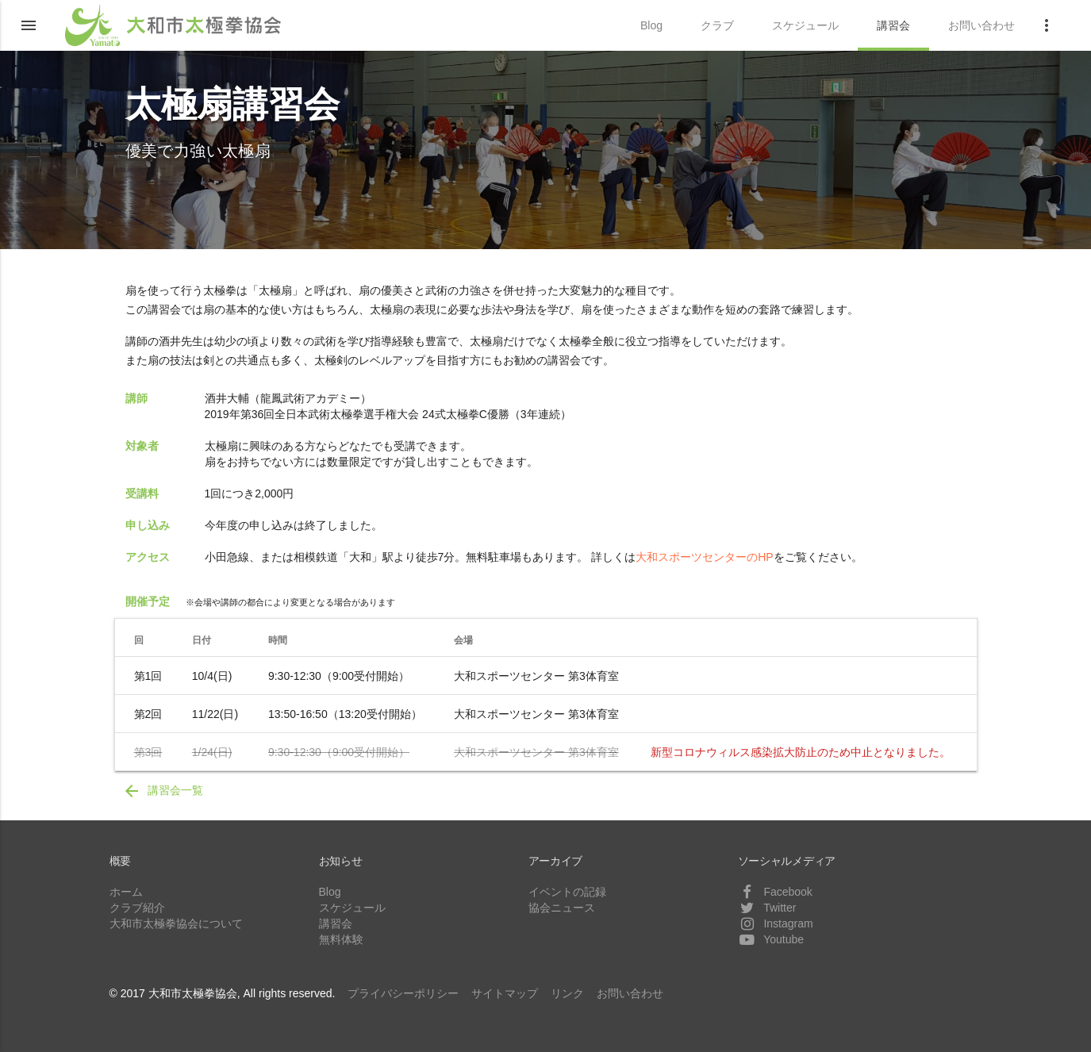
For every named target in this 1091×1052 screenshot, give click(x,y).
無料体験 (341, 939)
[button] (29, 25)
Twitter (767, 907)
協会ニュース (561, 907)
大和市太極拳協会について (176, 923)
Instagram (775, 923)
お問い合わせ (630, 993)
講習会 (335, 923)
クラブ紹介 (137, 907)
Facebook (775, 891)
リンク (567, 993)
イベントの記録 (567, 891)
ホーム (126, 891)
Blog (330, 891)
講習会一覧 (162, 791)
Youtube (771, 939)
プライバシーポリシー (403, 993)
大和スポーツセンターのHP (704, 557)
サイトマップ (504, 993)
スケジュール (352, 907)
